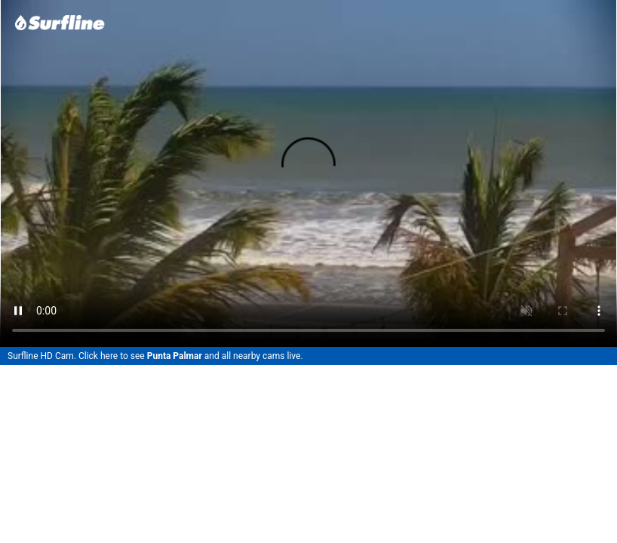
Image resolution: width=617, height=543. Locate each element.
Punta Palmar (174, 356)
